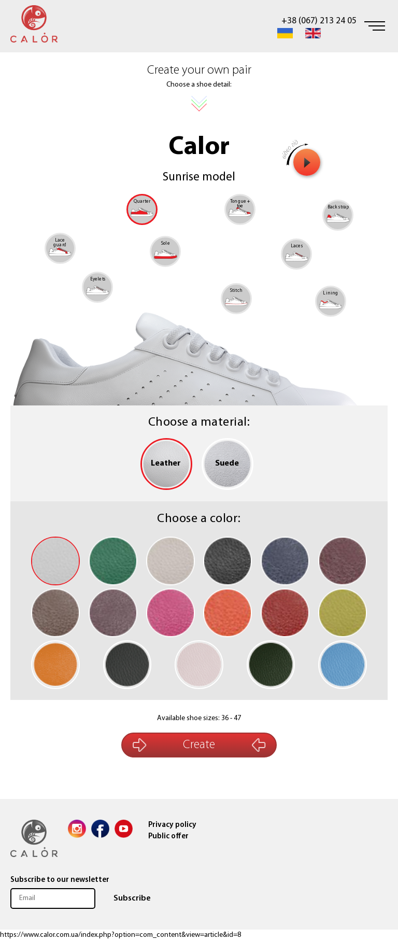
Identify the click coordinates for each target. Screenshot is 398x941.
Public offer (168, 836)
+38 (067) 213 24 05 (319, 21)
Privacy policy (172, 825)
